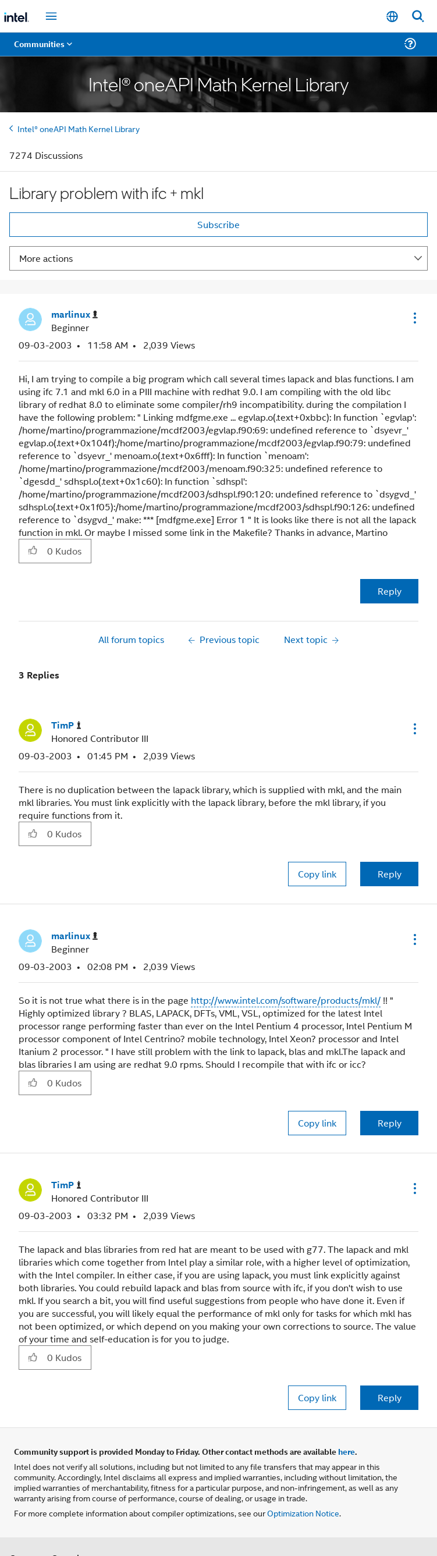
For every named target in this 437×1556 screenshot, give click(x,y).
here (346, 1451)
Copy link (317, 873)
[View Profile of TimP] (66, 725)
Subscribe (218, 224)
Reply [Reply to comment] (390, 873)
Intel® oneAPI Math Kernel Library (78, 128)
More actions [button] (46, 258)
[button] (414, 317)
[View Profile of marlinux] (74, 314)
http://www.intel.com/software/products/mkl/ (286, 1000)
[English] (392, 17)
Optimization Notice (303, 1513)
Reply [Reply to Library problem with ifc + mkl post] (390, 591)
